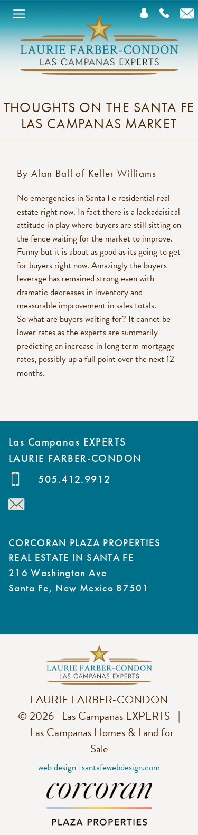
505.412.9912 (74, 479)
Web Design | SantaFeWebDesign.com (99, 767)
